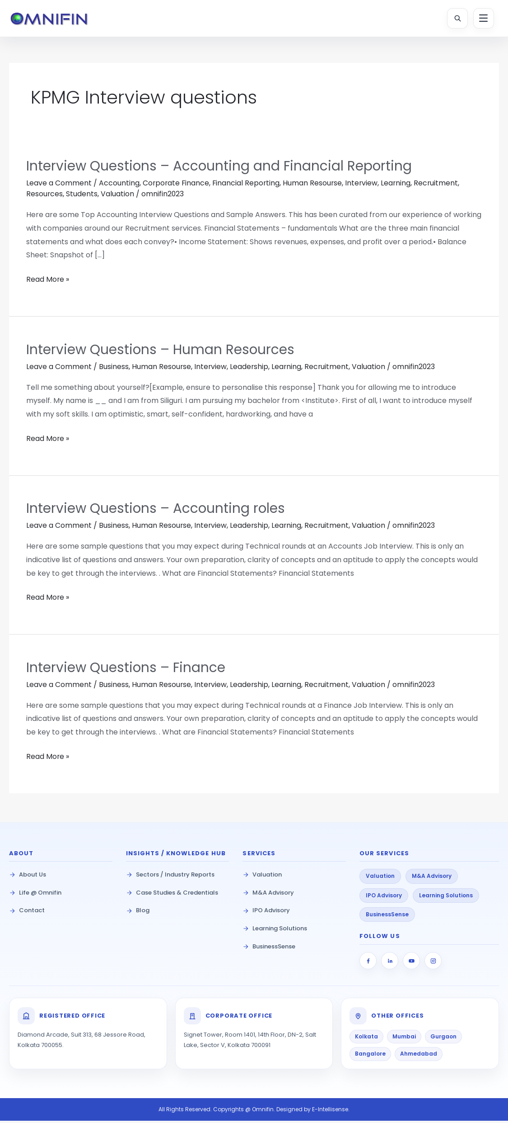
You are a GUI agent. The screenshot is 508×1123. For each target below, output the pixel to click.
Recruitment (439, 186)
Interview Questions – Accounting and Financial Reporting (220, 169)
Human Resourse (315, 186)
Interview (364, 186)
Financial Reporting (248, 186)
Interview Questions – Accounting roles (156, 511)
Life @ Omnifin (35, 894)
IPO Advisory (266, 912)
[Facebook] (368, 962)
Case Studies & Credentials (172, 894)
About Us (27, 876)
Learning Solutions (274, 930)
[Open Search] (457, 18)
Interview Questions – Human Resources (161, 352)
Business (114, 369)
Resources (44, 197)
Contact (27, 912)
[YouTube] (411, 962)
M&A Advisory (268, 894)
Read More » (48, 282)
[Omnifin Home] (51, 18)
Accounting (119, 186)
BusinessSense (268, 948)
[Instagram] (433, 962)
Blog (137, 912)
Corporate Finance (176, 186)
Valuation (118, 197)
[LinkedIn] (389, 962)
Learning (399, 186)
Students (82, 197)
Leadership (250, 369)
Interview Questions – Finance (126, 669)
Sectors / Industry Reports (170, 876)
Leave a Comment (59, 186)
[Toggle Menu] (483, 18)
